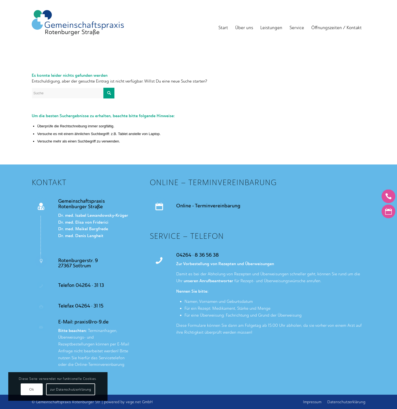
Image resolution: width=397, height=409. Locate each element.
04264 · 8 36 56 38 (197, 255)
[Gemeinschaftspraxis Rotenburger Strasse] (78, 27)
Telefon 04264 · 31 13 (81, 285)
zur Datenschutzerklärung (70, 389)
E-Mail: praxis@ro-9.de (83, 322)
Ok (31, 389)
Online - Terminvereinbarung (208, 206)
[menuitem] (223, 27)
